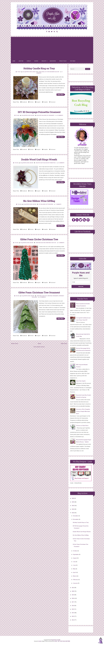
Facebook (24, 102)
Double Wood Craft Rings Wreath (39, 159)
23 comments (42, 297)
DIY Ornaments (50, 115)
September (76, 554)
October (75, 550)
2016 (73, 605)
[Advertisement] (52, 48)
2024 (73, 505)
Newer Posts (14, 343)
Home (14, 61)
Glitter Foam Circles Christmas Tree (39, 239)
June (74, 565)
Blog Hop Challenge (42, 115)
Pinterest (52, 102)
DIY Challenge (41, 204)
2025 (73, 502)
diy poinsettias (52, 162)
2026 (73, 498)
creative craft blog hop (42, 162)
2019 (73, 594)
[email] (81, 282)
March (75, 576)
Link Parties (53, 61)
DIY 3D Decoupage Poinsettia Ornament (39, 112)
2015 (73, 609)
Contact (29, 61)
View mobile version (39, 346)
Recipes (36, 61)
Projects (44, 61)
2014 (73, 612)
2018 (73, 598)
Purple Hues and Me (55, 639)
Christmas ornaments (52, 295)
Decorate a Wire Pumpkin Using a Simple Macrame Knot (83, 411)
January (75, 583)
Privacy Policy (63, 61)
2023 (73, 509)
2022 (73, 512)
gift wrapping (49, 204)
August (75, 558)
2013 (73, 616)
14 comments (61, 162)
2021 (73, 587)
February (75, 579)
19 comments (60, 115)
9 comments (61, 242)
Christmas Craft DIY (51, 242)
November (76, 519)
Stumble (45, 102)
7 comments (58, 204)
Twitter (31, 102)
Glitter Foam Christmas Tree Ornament (39, 292)
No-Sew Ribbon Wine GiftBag (39, 200)
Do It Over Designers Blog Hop (51, 71)
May (74, 568)
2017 (73, 602)
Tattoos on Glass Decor (82, 425)
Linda (39, 641)
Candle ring (41, 71)
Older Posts (64, 343)
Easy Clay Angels (81, 381)
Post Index (72, 61)
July (74, 561)
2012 (73, 620)
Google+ (38, 102)
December (76, 515)
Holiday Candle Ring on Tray (39, 68)
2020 (73, 591)
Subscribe (80, 286)
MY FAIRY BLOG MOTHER (64, 641)
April (74, 572)
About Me (21, 61)
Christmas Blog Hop (40, 242)
